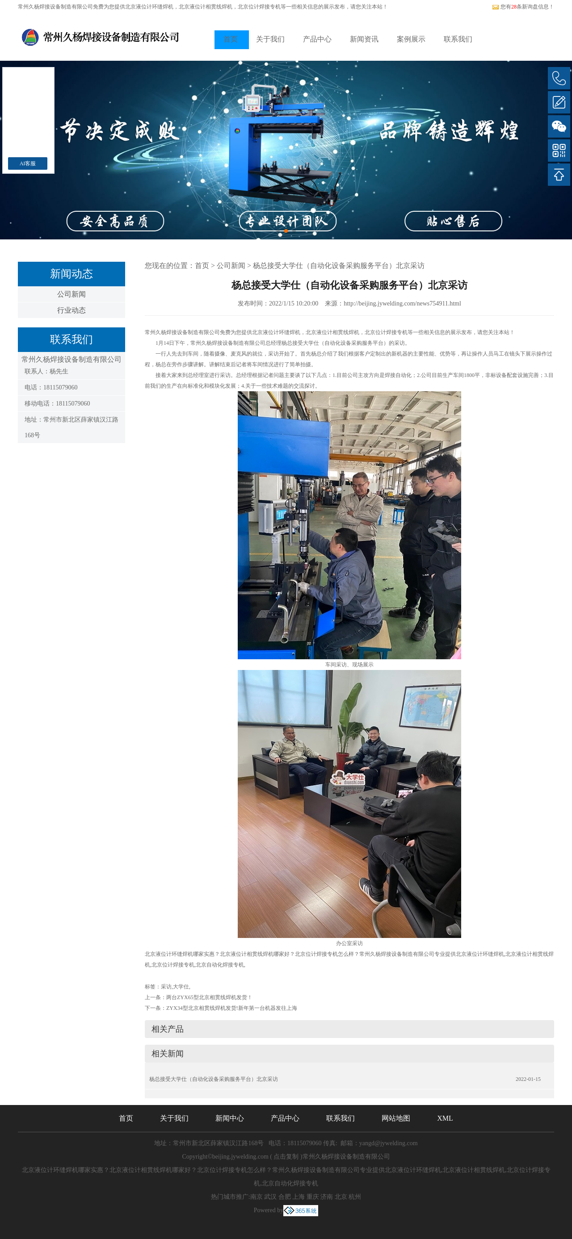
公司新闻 (71, 294)
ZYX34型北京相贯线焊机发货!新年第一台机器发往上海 (231, 1008)
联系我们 (458, 39)
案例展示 (411, 39)
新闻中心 (229, 1118)
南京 (256, 1196)
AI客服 (28, 163)
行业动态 (71, 310)
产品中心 (317, 39)
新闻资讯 (364, 39)
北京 (341, 1196)
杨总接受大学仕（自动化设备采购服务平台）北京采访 (339, 265)
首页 (230, 39)
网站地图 (396, 1118)
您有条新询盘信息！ (523, 7)
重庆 (313, 1196)
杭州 (355, 1196)
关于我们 (270, 39)
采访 (166, 987)
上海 (298, 1196)
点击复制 (286, 1156)
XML (445, 1118)
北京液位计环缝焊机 (149, 7)
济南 (326, 1196)
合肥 (284, 1196)
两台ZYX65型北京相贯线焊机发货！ (209, 997)
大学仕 (181, 987)
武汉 (270, 1196)
